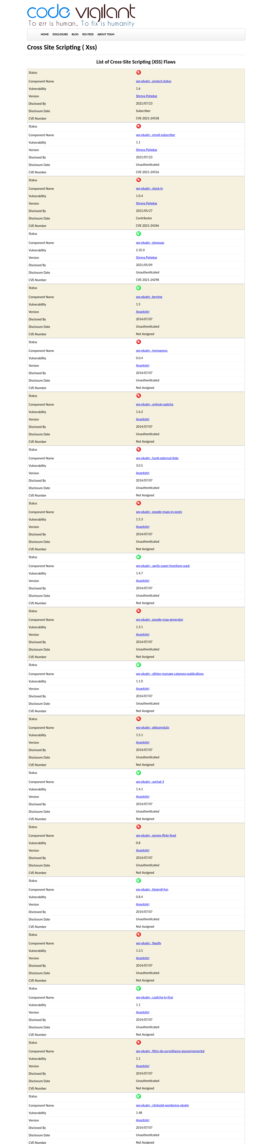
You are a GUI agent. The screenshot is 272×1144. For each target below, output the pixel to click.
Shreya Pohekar (146, 96)
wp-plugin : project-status (153, 81)
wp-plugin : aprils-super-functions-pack (163, 566)
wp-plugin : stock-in (149, 188)
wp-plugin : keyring (149, 297)
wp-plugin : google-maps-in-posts (159, 512)
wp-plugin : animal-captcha (154, 404)
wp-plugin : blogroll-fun (152, 889)
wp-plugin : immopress (151, 350)
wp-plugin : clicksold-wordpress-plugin (162, 1105)
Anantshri (142, 312)
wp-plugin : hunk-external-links (157, 458)
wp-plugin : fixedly (148, 943)
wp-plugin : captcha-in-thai (154, 997)
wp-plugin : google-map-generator (159, 619)
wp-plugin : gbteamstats (152, 727)
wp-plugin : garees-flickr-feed (156, 835)
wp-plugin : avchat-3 (150, 782)
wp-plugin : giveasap (150, 243)
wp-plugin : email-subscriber (155, 135)
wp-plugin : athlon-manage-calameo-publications (170, 674)
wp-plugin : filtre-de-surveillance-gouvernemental (170, 1051)
